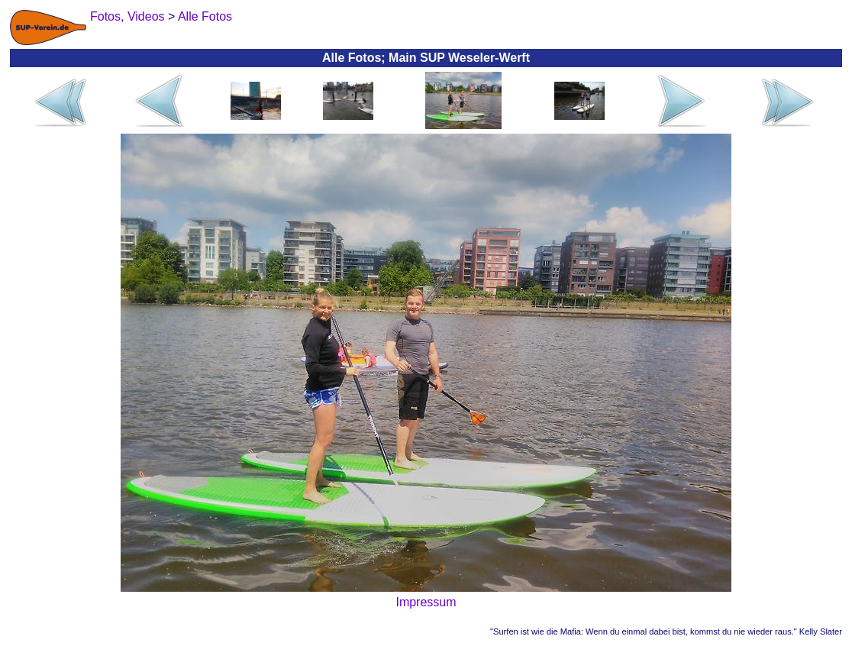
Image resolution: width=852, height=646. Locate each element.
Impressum (425, 602)
